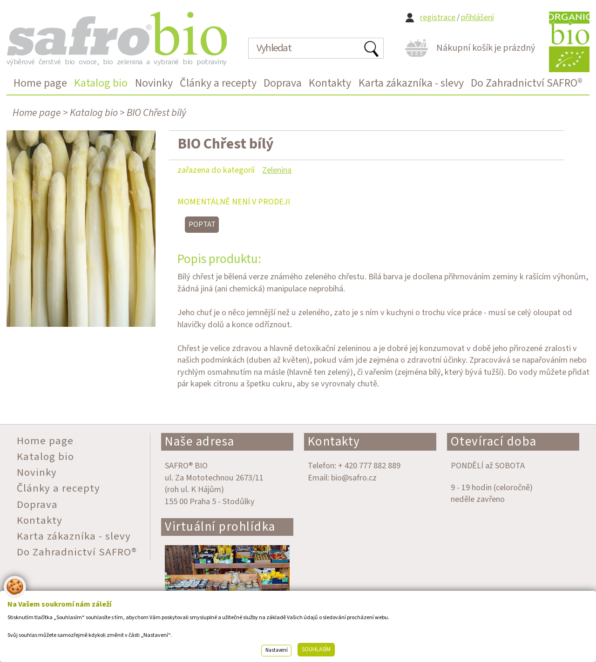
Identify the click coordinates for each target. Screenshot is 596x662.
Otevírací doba (494, 441)
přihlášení (477, 17)
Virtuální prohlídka (220, 527)
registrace (437, 17)
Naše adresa (200, 441)
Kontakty (334, 441)
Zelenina (276, 170)
